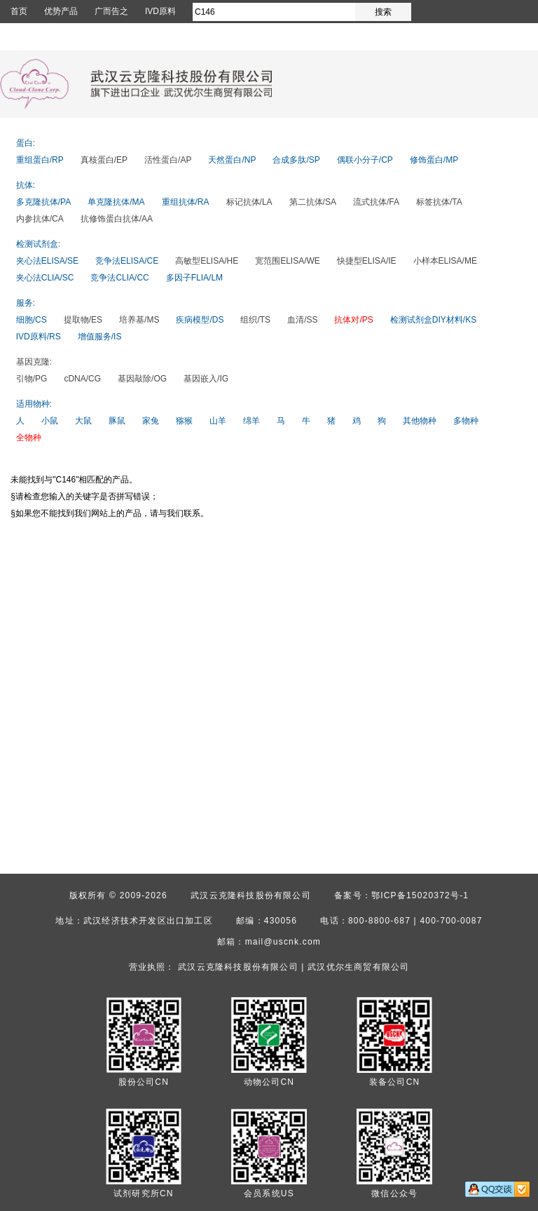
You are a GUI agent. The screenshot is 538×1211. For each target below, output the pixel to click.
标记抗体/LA (249, 202)
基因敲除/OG (142, 379)
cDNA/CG (82, 379)
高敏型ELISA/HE (206, 261)
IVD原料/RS (38, 336)
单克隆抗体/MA (116, 202)
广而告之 (111, 11)
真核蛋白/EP (104, 160)
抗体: (25, 185)
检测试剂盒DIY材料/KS (433, 320)
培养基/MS (139, 320)
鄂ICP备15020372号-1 (420, 895)
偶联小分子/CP (365, 160)
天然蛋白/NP (232, 160)
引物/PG (32, 379)
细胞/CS (31, 320)
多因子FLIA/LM (194, 278)
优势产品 (61, 11)
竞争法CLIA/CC (119, 278)
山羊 (217, 421)
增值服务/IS (100, 336)
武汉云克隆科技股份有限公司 (251, 895)
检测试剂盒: (38, 244)
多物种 (465, 421)
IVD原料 (160, 11)
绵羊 (251, 421)
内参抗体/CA (40, 219)
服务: (25, 303)
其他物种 (419, 421)
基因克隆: (34, 362)
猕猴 (184, 421)
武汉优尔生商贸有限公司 (358, 967)
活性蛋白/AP (167, 160)
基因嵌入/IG (206, 379)
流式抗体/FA (376, 202)
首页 (19, 11)
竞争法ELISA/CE (126, 261)
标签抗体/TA (439, 202)
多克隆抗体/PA (43, 202)
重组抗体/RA (185, 202)
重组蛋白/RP (40, 160)
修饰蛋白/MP (434, 160)
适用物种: (34, 404)
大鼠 (83, 421)
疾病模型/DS (199, 320)
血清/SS (302, 320)
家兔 (150, 421)
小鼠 (49, 421)
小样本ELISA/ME (445, 261)
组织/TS (255, 320)
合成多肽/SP (296, 160)
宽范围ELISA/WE (287, 261)
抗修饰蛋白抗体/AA (117, 219)
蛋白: (25, 143)
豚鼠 (117, 421)
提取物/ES (83, 320)
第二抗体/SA (312, 202)
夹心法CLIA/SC (45, 278)
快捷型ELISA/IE (366, 261)
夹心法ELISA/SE (47, 261)
